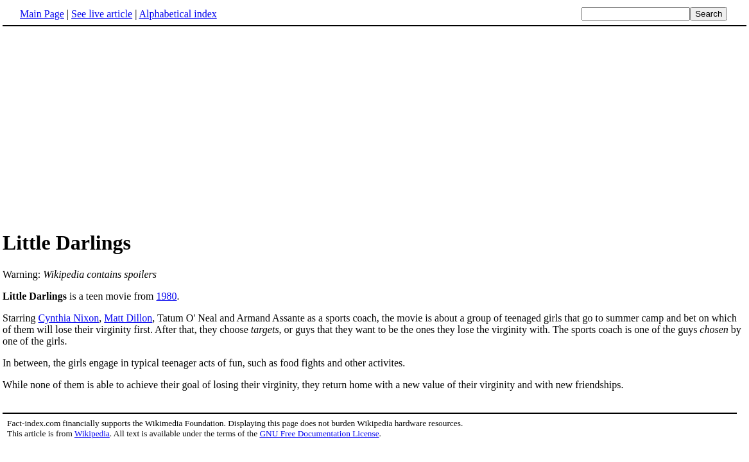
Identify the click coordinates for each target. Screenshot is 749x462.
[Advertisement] (110, 128)
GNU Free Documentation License (319, 433)
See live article (101, 13)
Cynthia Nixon (69, 317)
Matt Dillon (128, 317)
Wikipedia (92, 433)
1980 (167, 296)
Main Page (42, 13)
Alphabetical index (177, 13)
